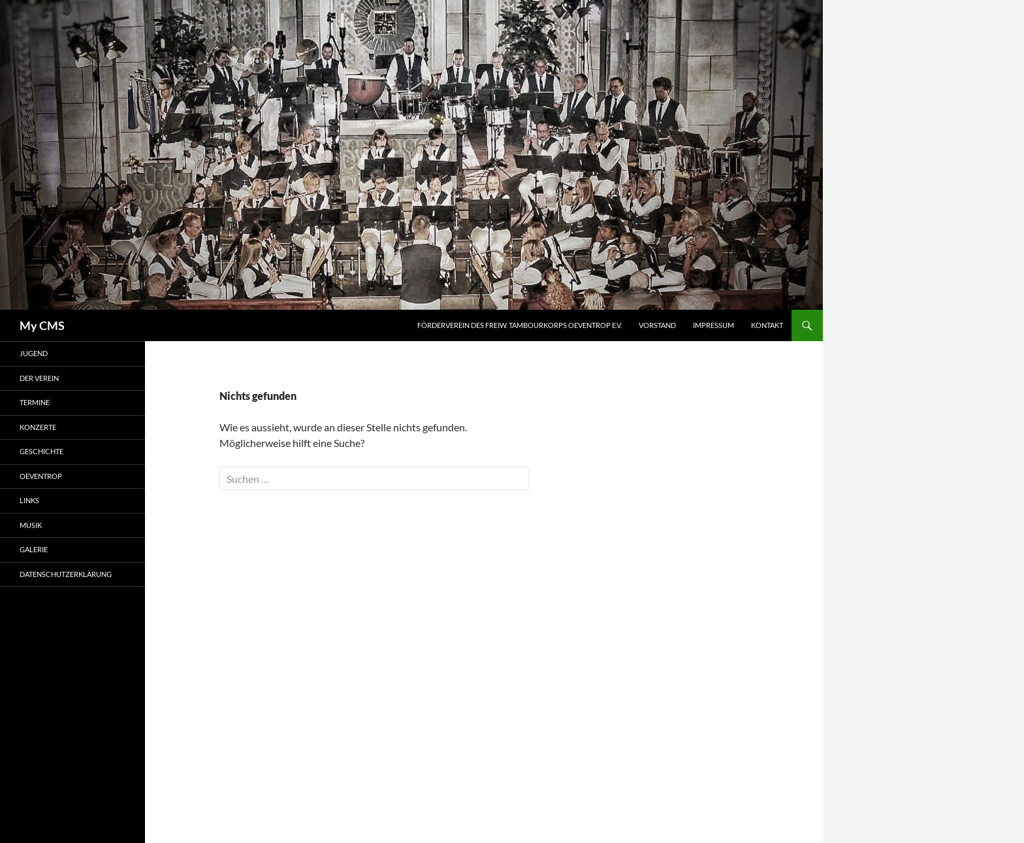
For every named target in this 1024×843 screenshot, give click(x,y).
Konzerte (38, 427)
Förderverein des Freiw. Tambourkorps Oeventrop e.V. (519, 325)
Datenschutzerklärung (66, 574)
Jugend (34, 353)
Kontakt (767, 325)
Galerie (34, 549)
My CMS (42, 325)
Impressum (713, 325)
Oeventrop (41, 476)
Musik (31, 525)
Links (29, 500)
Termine (35, 402)
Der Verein (39, 378)
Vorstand (657, 325)
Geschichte (41, 451)
